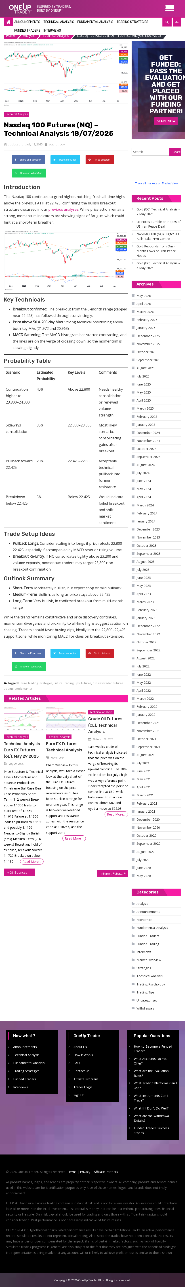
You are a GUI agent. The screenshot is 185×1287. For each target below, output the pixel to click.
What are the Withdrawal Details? (152, 1118)
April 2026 (144, 303)
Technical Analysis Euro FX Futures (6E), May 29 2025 (22, 750)
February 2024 (147, 513)
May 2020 (144, 875)
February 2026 (147, 319)
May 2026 (144, 295)
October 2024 (146, 448)
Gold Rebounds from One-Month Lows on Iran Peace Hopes (156, 250)
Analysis (142, 903)
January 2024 (146, 521)
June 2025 (144, 384)
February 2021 (147, 803)
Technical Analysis (58, 22)
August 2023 (146, 561)
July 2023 (143, 569)
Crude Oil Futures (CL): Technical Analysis (105, 725)
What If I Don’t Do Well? (151, 1108)
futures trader (102, 683)
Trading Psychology (151, 984)
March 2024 (145, 505)
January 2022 (146, 714)
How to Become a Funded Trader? (153, 1048)
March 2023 (145, 601)
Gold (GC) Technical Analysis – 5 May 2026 (158, 265)
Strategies (144, 968)
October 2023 (146, 545)
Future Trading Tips (67, 683)
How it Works (83, 1054)
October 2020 (146, 835)
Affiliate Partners (106, 1171)
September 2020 (148, 843)
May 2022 (144, 682)
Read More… (32, 861)
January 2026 (146, 327)
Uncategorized (147, 1000)
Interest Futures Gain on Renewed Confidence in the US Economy (114, 873)
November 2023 (148, 537)
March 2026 (145, 311)
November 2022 (148, 634)
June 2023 (144, 577)
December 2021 (148, 722)
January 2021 (146, 811)
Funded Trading (148, 943)
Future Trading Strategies (35, 683)
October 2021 (146, 738)
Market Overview (149, 960)
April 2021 (144, 787)
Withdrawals (145, 1008)
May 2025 (144, 392)
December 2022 (148, 626)
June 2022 (144, 674)
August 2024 (146, 464)
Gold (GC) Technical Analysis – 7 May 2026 (158, 211)
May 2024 (144, 489)
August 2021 (146, 755)
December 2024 (148, 432)
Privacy (85, 1171)
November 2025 (148, 343)
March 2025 (145, 408)
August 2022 (146, 658)
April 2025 (144, 400)
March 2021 (145, 795)
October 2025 (146, 352)
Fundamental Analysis (95, 22)
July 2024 (143, 472)
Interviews (52, 31)
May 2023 (144, 585)
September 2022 (148, 650)
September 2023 (148, 553)
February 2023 (147, 610)
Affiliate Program (86, 1079)
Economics (144, 919)
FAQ (77, 1063)
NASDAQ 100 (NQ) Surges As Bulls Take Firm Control (158, 235)
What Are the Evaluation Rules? (151, 1073)
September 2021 (148, 746)
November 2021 (148, 730)
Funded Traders (27, 31)
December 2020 (148, 819)
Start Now (166, 121)
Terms (71, 1171)
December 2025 (148, 335)
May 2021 (144, 779)
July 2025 (143, 376)
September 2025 (148, 360)
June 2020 (144, 867)
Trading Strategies (132, 22)
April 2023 (144, 593)
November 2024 (148, 440)
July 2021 (143, 763)
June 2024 (144, 481)
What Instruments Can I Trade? (151, 1097)
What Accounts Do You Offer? (151, 1060)
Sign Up (79, 1095)
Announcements (27, 22)
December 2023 (148, 529)
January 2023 (146, 618)
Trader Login (83, 1087)
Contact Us (82, 1071)
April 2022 (144, 690)
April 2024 (144, 497)
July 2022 (143, 666)
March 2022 (145, 698)
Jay (62, 144)
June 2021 (144, 771)
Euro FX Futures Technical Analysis (64, 747)
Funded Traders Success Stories (151, 1130)
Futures (86, 683)
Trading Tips (145, 992)
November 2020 (148, 827)
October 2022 (146, 642)
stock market (23, 689)
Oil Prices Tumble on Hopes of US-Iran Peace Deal (159, 223)
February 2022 (147, 706)
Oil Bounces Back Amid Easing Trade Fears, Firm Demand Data (22, 872)
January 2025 (146, 424)
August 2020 (146, 851)
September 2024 (148, 456)
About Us (80, 1046)
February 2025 (147, 416)
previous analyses (63, 209)
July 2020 (143, 859)
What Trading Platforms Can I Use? (155, 1085)
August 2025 (146, 368)
